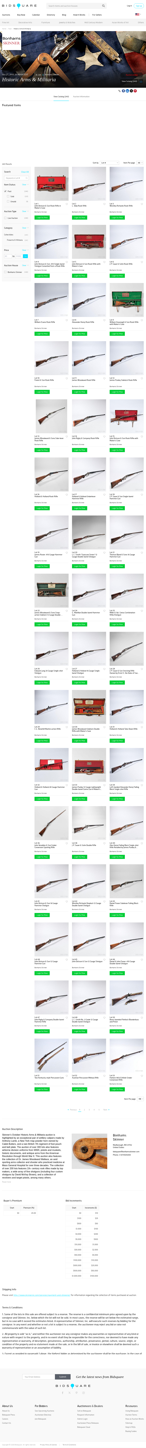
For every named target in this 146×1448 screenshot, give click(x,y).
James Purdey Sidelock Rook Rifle (123, 380)
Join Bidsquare (40, 1419)
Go (25, 256)
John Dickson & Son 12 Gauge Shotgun (87, 961)
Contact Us (6, 1423)
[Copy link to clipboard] (119, 91)
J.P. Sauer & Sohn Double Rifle (84, 845)
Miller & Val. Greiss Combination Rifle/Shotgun (122, 614)
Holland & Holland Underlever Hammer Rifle (83, 497)
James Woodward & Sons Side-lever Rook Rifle (49, 439)
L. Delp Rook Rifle (79, 206)
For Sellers (97, 14)
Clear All (25, 171)
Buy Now (21, 14)
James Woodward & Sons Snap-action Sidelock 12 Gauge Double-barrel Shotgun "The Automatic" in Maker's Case (48, 614)
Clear (24, 184)
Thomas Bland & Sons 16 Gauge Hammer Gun (122, 556)
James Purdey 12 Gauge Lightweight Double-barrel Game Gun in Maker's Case (86, 788)
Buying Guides (131, 1431)
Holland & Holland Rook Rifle (46, 496)
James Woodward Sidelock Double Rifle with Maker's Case (86, 730)
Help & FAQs (130, 1427)
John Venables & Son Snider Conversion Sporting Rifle (46, 846)
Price (6, 250)
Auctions (6, 14)
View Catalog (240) (129, 81)
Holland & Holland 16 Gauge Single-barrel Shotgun (86, 672)
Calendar (36, 14)
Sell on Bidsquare (84, 1411)
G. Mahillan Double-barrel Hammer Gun (86, 614)
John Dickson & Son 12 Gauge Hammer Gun (46, 962)
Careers (5, 1419)
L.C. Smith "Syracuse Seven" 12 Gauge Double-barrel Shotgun (84, 556)
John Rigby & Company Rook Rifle (85, 438)
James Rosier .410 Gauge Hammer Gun (48, 556)
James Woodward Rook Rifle (83, 380)
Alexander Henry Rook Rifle (83, 322)
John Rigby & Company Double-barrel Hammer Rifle (49, 1021)
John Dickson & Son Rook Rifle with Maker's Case (86, 265)
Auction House (11, 265)
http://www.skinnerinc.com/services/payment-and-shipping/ (41, 1295)
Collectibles (16, 234)
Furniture (45, 22)
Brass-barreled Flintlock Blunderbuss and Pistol (124, 1021)
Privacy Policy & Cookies (48, 1445)
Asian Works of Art (120, 22)
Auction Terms (131, 1414)
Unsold (17, 201)
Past (10, 29)
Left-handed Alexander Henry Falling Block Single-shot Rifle (124, 788)
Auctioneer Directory (43, 1414)
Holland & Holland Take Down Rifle (123, 729)
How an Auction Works (134, 1419)
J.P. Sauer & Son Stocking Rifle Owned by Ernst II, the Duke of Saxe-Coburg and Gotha (124, 672)
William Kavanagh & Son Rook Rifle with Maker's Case (124, 323)
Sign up (139, 6)
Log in (129, 6)
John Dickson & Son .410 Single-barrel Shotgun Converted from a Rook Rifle (50, 265)
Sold (17, 196)
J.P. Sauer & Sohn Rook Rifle (121, 264)
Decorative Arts (25, 22)
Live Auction (16, 218)
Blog (64, 14)
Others (141, 22)
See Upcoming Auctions (44, 1411)
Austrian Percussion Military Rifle (85, 1078)
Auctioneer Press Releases (88, 1423)
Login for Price (42, 217)
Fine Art (5, 22)
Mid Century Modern (94, 22)
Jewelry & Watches (67, 22)
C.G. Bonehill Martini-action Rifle (48, 729)
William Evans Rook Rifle (45, 322)
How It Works (79, 14)
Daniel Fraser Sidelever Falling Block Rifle (124, 904)
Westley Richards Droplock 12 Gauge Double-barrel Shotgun (86, 904)
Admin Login (82, 1419)
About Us (6, 1411)
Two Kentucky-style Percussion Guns (49, 1078)
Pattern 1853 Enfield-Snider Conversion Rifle (121, 1079)
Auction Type (10, 211)
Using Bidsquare (131, 1411)
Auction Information (81, 96)
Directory (51, 14)
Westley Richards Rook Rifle (121, 206)
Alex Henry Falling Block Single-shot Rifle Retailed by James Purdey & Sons (124, 846)
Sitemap (128, 1423)
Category (8, 227)
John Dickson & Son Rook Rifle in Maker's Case (48, 207)
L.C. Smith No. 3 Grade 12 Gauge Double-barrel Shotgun (85, 1021)
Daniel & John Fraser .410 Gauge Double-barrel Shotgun (122, 962)
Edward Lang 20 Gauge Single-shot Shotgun (49, 672)
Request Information (85, 1414)
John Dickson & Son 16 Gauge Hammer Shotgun (46, 904)
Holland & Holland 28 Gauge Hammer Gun (50, 788)
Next (106, 1110)
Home (4, 29)
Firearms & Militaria (17, 240)
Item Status (9, 184)
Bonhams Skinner (52, 74)
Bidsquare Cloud (83, 1427)
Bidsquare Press (8, 1414)
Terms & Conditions (69, 1445)
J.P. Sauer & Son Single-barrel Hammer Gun (121, 497)
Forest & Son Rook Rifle (44, 380)
